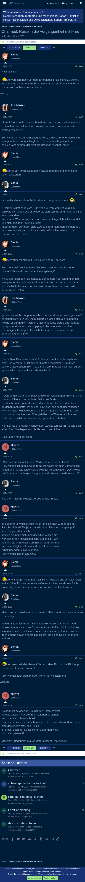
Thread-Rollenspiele (40, 773)
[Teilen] (76, 66)
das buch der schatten (22, 823)
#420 (81, 705)
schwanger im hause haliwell (27, 783)
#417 (81, 573)
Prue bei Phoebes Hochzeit (26, 796)
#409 (81, 194)
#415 (81, 493)
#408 (81, 165)
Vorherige (14, 47)
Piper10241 (13, 800)
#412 (81, 354)
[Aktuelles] (81, 3)
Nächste (44, 47)
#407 (81, 117)
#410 (81, 254)
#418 (81, 607)
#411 (81, 310)
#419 (81, 658)
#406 (81, 66)
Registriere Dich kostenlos (20, 15)
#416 (81, 518)
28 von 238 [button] (29, 47)
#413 (81, 390)
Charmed (14, 770)
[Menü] (4, 3)
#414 (81, 457)
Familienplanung (19, 810)
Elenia (7, 36)
